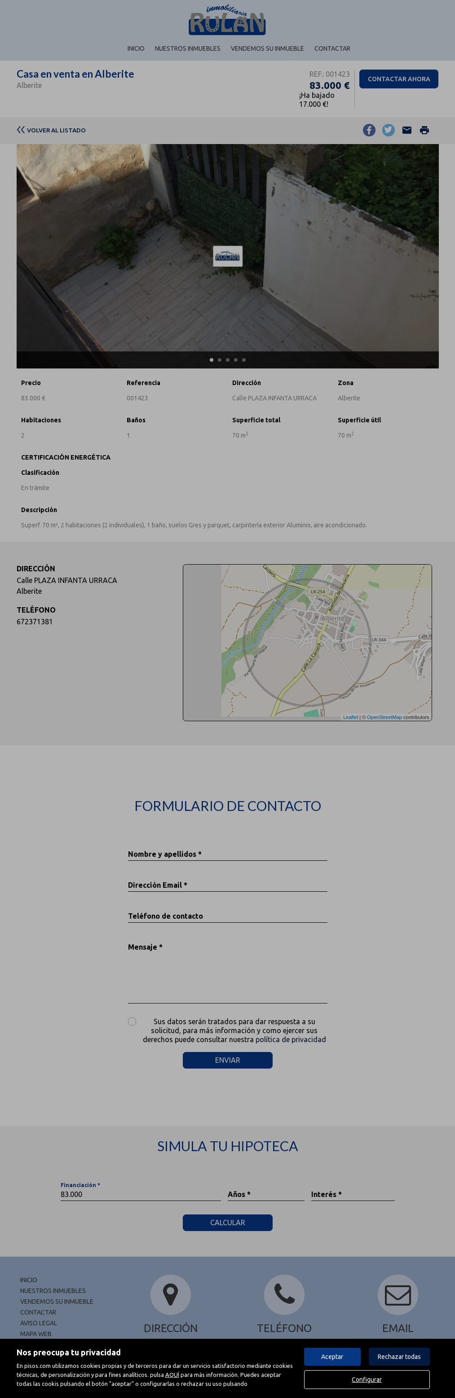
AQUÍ (172, 1375)
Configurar (367, 1379)
